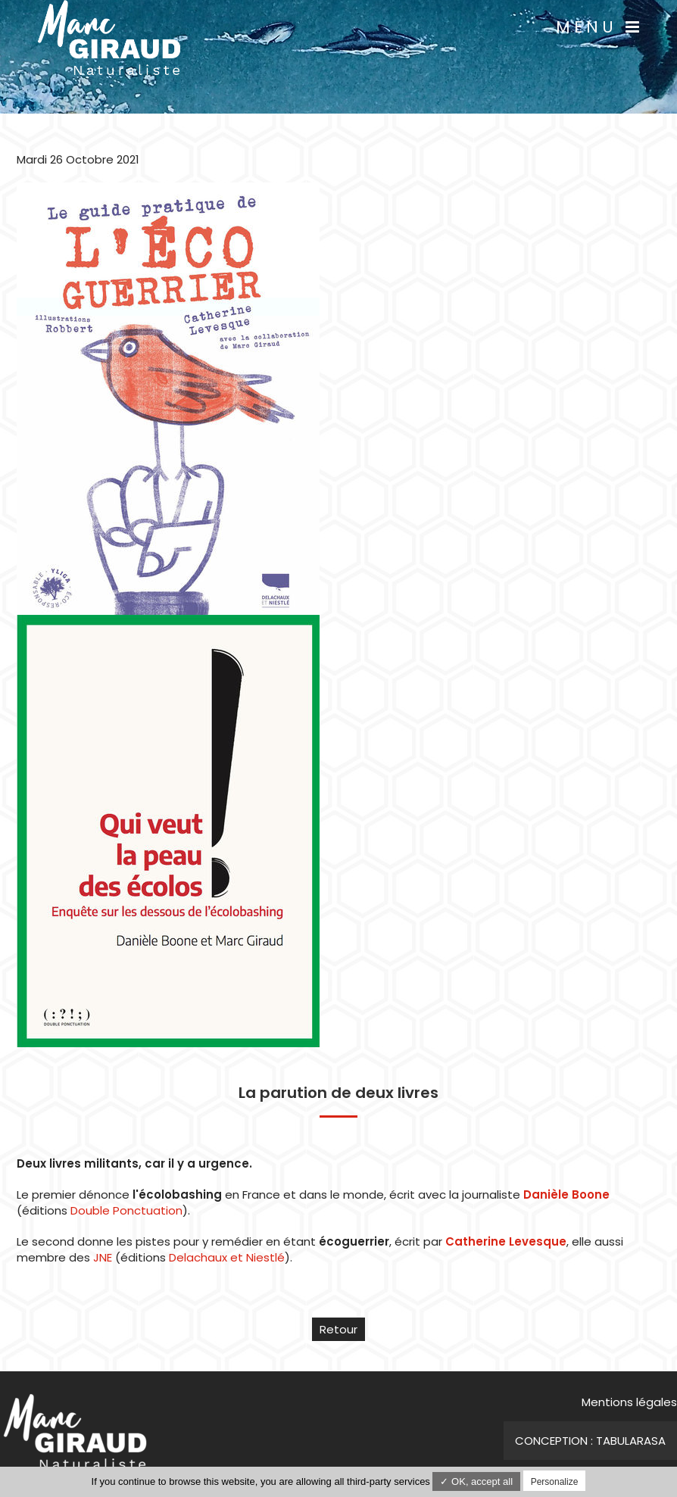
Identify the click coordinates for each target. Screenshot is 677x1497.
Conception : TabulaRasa (590, 1441)
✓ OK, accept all (476, 1481)
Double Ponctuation (126, 1210)
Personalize (555, 1482)
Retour (338, 1329)
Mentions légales (629, 1402)
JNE (102, 1257)
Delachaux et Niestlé (227, 1257)
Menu (599, 27)
